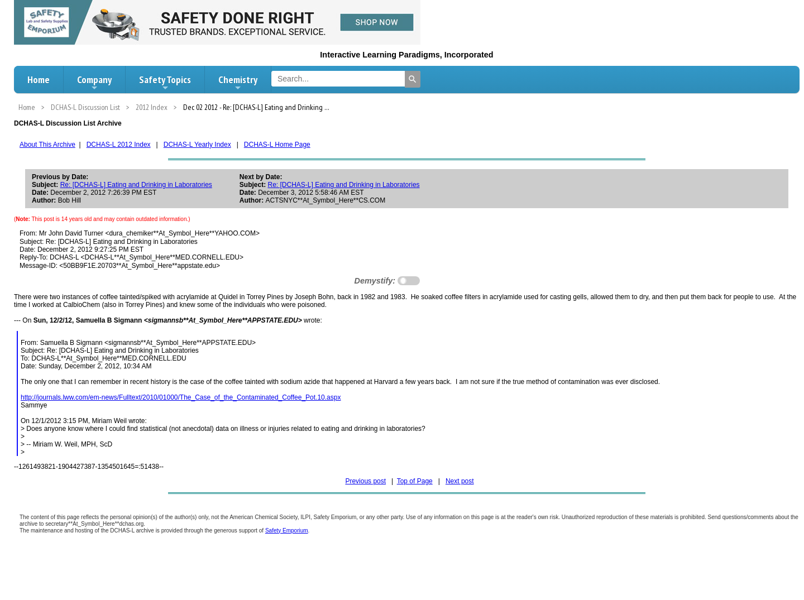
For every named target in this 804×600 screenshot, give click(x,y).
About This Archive (47, 144)
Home (38, 79)
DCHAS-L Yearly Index (197, 144)
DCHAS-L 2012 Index (119, 144)
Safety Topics (165, 82)
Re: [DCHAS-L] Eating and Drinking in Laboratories (136, 185)
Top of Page (415, 481)
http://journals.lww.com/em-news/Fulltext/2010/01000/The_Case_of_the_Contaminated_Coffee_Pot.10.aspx (181, 397)
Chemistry (237, 82)
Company (94, 82)
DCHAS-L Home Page (277, 144)
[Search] (412, 79)
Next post (460, 481)
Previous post (365, 481)
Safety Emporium (286, 530)
